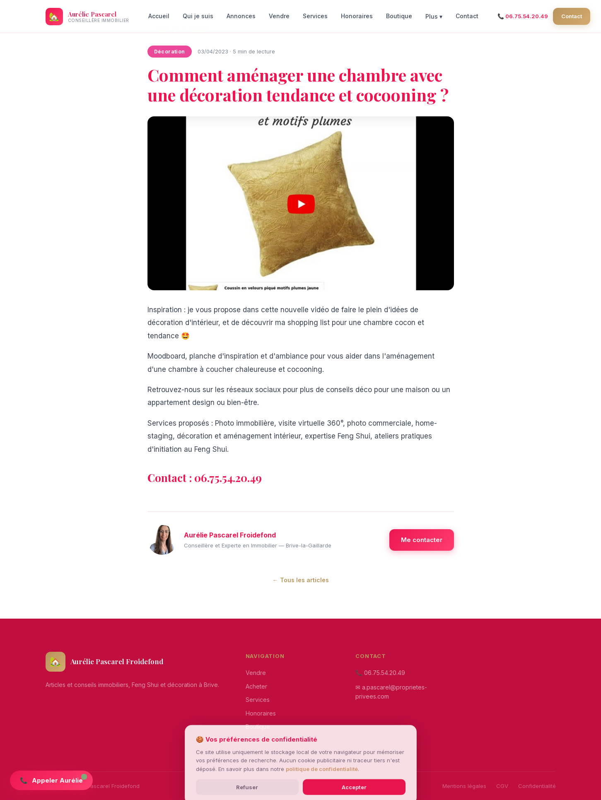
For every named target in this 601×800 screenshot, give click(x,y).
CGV (502, 786)
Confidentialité (537, 786)
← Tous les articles (301, 579)
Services (315, 15)
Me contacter (421, 540)
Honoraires (357, 15)
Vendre (279, 15)
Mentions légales (464, 786)
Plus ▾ (433, 16)
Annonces (241, 15)
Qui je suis (198, 15)
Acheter (256, 686)
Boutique (399, 15)
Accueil (158, 15)
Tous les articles (268, 739)
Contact (467, 15)
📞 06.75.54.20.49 (522, 16)
